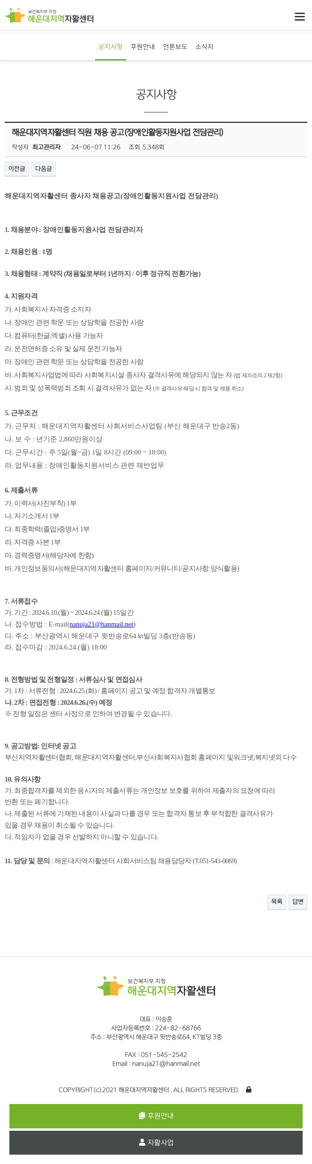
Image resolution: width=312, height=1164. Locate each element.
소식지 (204, 46)
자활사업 (156, 1143)
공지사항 (110, 46)
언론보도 (175, 46)
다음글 (43, 168)
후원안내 (143, 46)
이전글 (16, 168)
